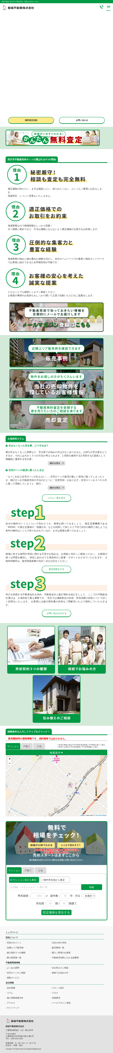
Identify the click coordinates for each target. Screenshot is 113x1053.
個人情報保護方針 (15, 998)
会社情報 (11, 988)
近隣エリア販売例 (15, 947)
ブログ (55, 993)
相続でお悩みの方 (60, 973)
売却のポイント (14, 942)
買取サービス (13, 978)
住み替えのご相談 (60, 968)
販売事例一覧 (58, 947)
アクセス (11, 1003)
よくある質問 (13, 968)
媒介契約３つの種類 (16, 952)
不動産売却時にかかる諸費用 (65, 957)
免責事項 (56, 998)
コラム (10, 993)
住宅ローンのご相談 (16, 973)
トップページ (12, 932)
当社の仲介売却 (59, 942)
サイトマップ (13, 1008)
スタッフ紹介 (58, 988)
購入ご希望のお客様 (61, 952)
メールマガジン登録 (61, 1003)
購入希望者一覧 (14, 957)
